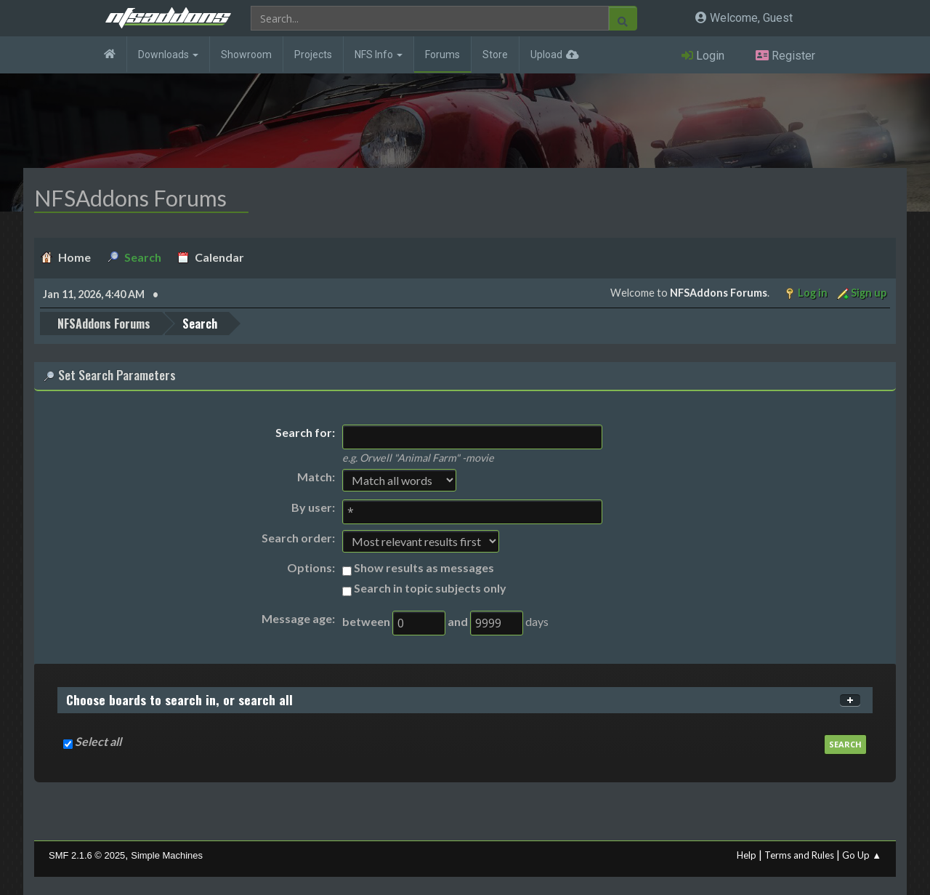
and (458, 621)
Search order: (298, 538)
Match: (316, 476)
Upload (546, 54)
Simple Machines (167, 855)
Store (495, 54)
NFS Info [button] (379, 54)
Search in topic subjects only (430, 588)
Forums (442, 54)
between (366, 621)
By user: (313, 507)
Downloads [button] (168, 54)
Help (746, 855)
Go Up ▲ (861, 855)
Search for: (305, 432)
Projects (313, 54)
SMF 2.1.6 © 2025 (87, 855)
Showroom (246, 54)
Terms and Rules (799, 855)
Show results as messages (424, 567)
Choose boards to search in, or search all (179, 699)
